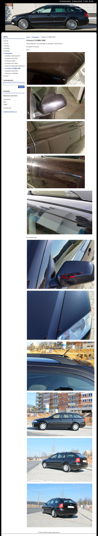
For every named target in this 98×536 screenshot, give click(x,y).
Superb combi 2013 (12, 71)
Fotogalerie (35, 37)
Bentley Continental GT (13, 56)
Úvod (28, 37)
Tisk (92, 1)
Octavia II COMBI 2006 (13, 68)
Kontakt (7, 51)
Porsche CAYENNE (12, 73)
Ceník (6, 76)
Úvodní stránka (66, 1)
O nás (6, 43)
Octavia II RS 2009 (12, 63)
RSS (86, 1)
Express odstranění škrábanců (15, 66)
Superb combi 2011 (12, 58)
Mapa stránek (78, 1)
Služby (7, 46)
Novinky (7, 48)
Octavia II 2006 (10, 61)
